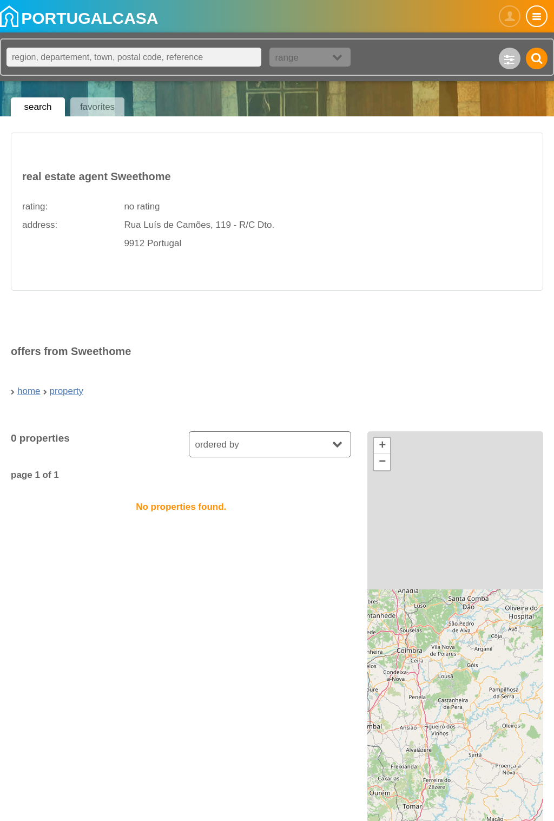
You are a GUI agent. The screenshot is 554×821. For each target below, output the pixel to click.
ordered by (217, 444)
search (37, 107)
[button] (382, 446)
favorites (97, 107)
